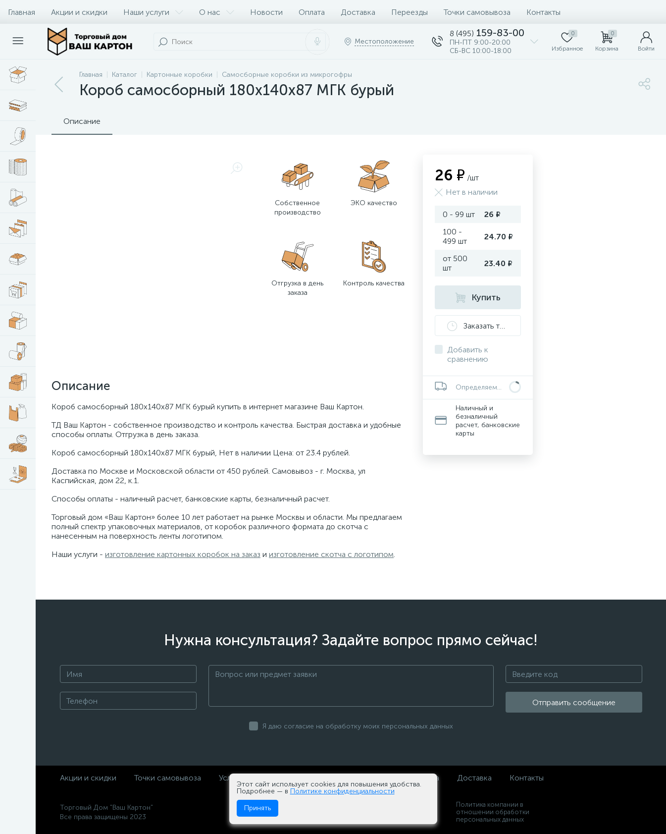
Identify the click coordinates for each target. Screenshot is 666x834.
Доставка (358, 12)
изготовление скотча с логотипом (331, 554)
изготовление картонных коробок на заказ (182, 554)
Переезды (409, 12)
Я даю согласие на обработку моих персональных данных (357, 726)
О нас (216, 12)
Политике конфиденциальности (342, 791)
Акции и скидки (79, 12)
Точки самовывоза (477, 12)
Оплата (312, 12)
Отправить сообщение (573, 702)
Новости (266, 12)
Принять (257, 808)
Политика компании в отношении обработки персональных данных (492, 812)
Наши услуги (153, 12)
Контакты (543, 12)
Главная (21, 12)
